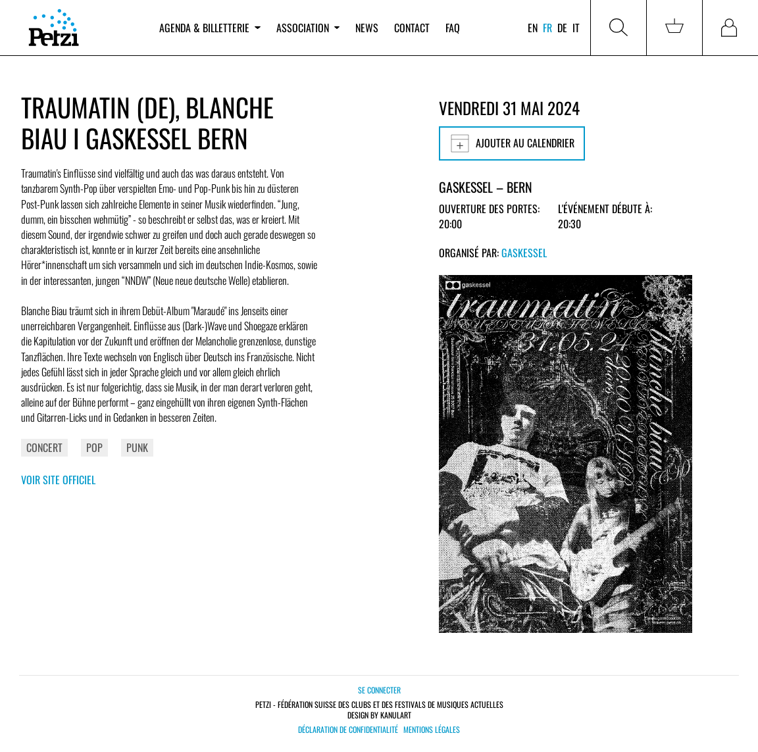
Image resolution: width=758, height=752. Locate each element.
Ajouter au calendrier (511, 143)
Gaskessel (524, 253)
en (533, 28)
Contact (412, 28)
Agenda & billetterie (209, 28)
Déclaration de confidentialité (348, 729)
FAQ (452, 28)
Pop (94, 447)
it (576, 28)
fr (547, 28)
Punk (137, 447)
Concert (44, 447)
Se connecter (379, 689)
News (366, 28)
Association (308, 28)
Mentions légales (431, 729)
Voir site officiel (58, 480)
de (562, 28)
